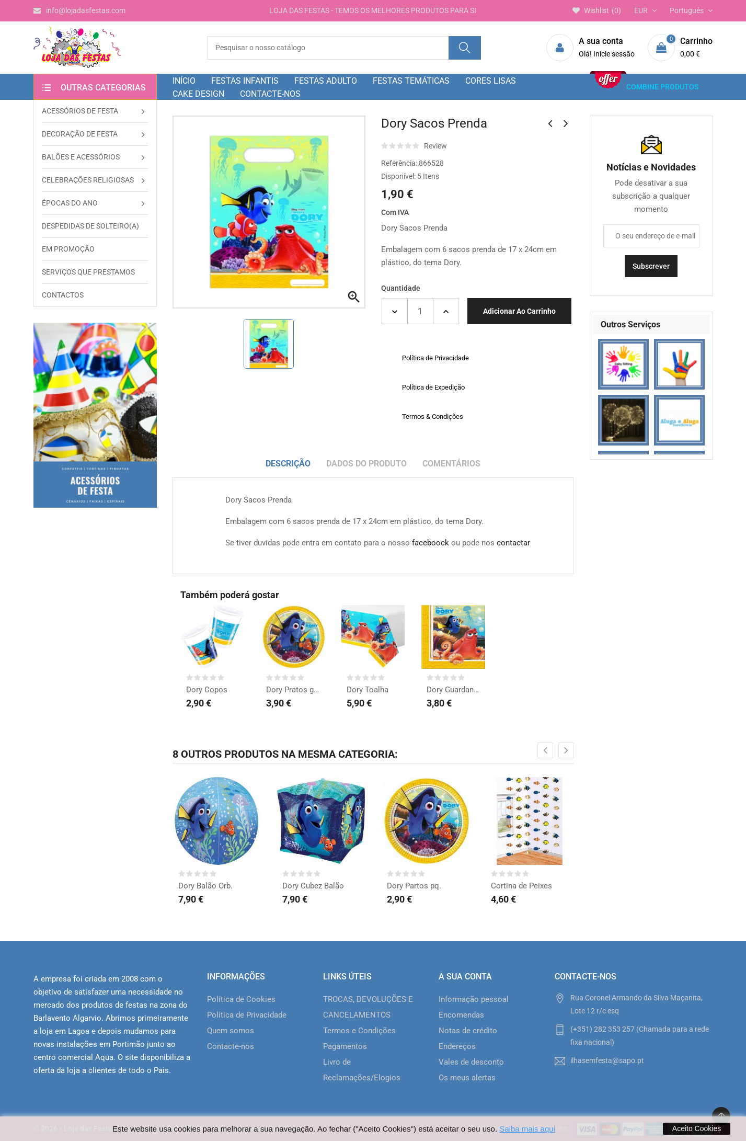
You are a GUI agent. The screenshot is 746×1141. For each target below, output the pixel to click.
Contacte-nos (230, 1046)
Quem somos (230, 1030)
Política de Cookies (241, 999)
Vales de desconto (471, 1062)
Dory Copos (206, 689)
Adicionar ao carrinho (519, 311)
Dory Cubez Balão (313, 886)
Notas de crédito (468, 1030)
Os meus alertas (467, 1077)
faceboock (430, 542)
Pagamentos (345, 1046)
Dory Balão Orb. (205, 886)
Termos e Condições (359, 1030)
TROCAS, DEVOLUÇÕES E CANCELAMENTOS (368, 1007)
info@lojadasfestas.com (79, 10)
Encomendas (461, 1015)
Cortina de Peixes (521, 886)
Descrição (288, 464)
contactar (513, 542)
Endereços (457, 1046)
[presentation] (545, 750)
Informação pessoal (474, 999)
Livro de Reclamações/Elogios (361, 1069)
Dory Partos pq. (414, 886)
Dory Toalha (367, 689)
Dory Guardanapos (453, 689)
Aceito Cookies (696, 1128)
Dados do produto (366, 464)
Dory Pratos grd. (292, 689)
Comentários (451, 464)
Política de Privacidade (246, 1015)
